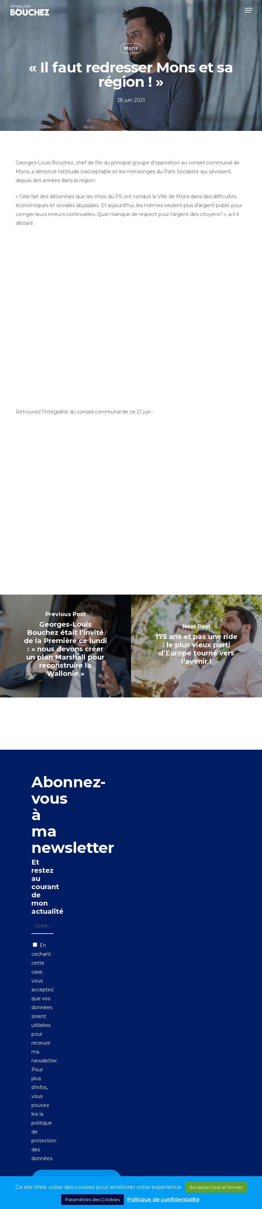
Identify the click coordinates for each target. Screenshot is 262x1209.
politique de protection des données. (43, 1141)
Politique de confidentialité (163, 1199)
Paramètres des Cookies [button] (92, 1199)
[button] (248, 10)
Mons (131, 48)
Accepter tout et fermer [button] (216, 1187)
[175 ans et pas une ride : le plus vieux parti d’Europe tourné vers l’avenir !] (196, 646)
